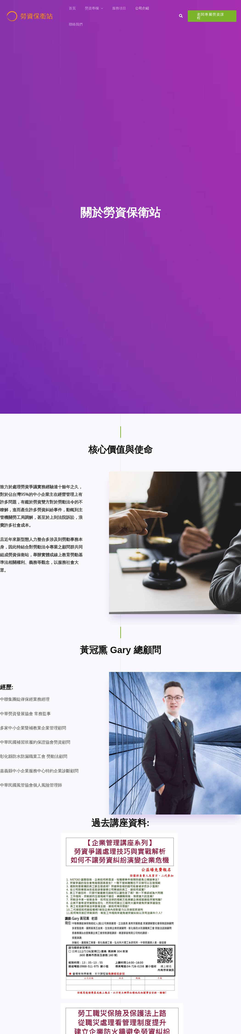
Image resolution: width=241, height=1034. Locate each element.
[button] (106, 12)
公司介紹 (142, 12)
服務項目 (122, 12)
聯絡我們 (163, 12)
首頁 (79, 12)
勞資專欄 (99, 12)
